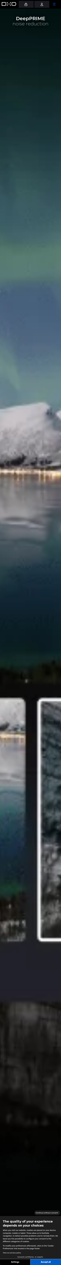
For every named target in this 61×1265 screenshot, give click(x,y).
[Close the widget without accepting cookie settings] (47, 1213)
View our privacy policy (12, 1253)
